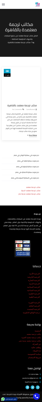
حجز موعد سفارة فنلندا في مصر (28, 160)
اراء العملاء (37, 351)
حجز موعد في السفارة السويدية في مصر (25, 177)
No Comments (17, 109)
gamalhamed (30, 109)
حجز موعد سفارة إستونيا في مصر (27, 166)
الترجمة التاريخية (33, 277)
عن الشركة (36, 344)
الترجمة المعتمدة (33, 309)
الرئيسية (38, 331)
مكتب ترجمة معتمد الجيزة (30, 190)
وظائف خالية (36, 347)
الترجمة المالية (34, 306)
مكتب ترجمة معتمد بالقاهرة (22, 105)
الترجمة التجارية (34, 280)
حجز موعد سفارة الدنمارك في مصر (27, 172)
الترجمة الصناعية (33, 290)
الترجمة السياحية (33, 287)
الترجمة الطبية (34, 297)
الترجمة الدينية (34, 283)
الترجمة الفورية (34, 302)
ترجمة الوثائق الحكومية (31, 312)
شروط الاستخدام (34, 357)
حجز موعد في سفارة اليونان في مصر (26, 155)
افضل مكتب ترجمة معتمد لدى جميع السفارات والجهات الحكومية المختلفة (21, 37)
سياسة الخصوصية (34, 354)
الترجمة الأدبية (34, 273)
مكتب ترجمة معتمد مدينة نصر (29, 193)
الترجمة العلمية (34, 293)
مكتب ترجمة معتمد (33, 187)
